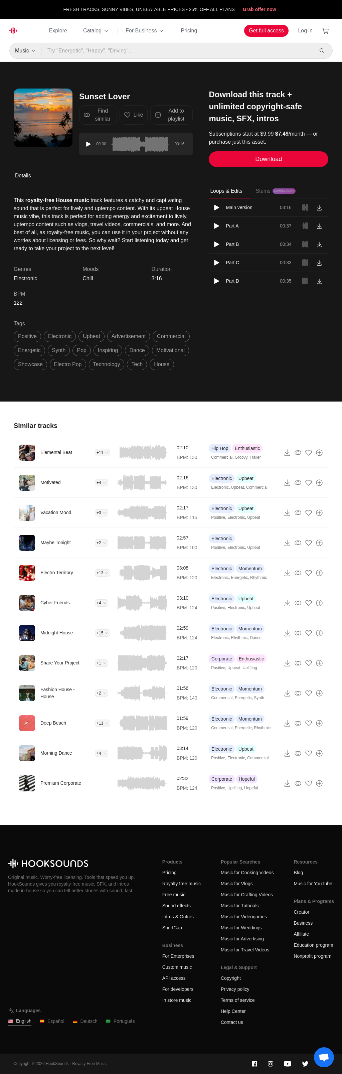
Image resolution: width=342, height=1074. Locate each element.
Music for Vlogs (237, 883)
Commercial (221, 457)
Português (120, 1021)
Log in (305, 30)
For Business (145, 30)
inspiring (108, 350)
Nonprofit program (312, 956)
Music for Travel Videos (245, 949)
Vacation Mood (55, 512)
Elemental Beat (56, 452)
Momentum (250, 568)
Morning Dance (56, 753)
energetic (29, 350)
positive (27, 336)
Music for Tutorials (240, 905)
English (19, 1021)
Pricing (189, 30)
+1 (102, 663)
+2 (102, 543)
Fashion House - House (57, 693)
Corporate (221, 658)
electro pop (68, 364)
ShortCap (172, 927)
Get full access (266, 30)
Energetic (239, 577)
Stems (276, 191)
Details (23, 175)
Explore (58, 30)
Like (133, 115)
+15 (103, 633)
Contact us (232, 1022)
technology (106, 364)
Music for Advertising (242, 938)
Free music (173, 894)
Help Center (233, 1011)
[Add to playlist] (319, 452)
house (161, 364)
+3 (102, 512)
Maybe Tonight (55, 542)
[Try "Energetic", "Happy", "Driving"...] (177, 50)
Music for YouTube (313, 883)
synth (59, 350)
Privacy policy (235, 989)
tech (137, 364)
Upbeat (245, 478)
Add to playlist (169, 115)
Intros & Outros (178, 916)
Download (268, 159)
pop (81, 350)
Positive (218, 517)
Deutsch (85, 1021)
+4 (102, 482)
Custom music (177, 967)
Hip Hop (219, 448)
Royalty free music (181, 883)
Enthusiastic (247, 448)
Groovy (241, 457)
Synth (259, 698)
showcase (30, 364)
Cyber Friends (55, 602)
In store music (176, 1000)
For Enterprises (178, 956)
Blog (298, 872)
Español (51, 1021)
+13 (103, 573)
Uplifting (249, 667)
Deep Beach (53, 723)
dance (137, 350)
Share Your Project (59, 662)
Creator (301, 912)
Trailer (255, 457)
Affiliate (301, 934)
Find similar (97, 115)
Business (303, 923)
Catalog (96, 30)
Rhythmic (258, 577)
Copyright (231, 978)
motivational (170, 350)
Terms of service (238, 1000)
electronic (59, 336)
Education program (313, 945)
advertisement (129, 336)
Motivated (50, 482)
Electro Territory (56, 572)
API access (174, 978)
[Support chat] (324, 1057)
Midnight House (56, 632)
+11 (103, 452)
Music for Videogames (244, 916)
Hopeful (247, 779)
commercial (171, 336)
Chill (87, 278)
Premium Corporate (60, 783)
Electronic (221, 478)
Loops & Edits (226, 191)
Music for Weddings (241, 927)
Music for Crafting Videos (247, 894)
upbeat (91, 336)
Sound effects (176, 905)
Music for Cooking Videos (247, 872)
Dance (256, 637)
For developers (177, 989)
